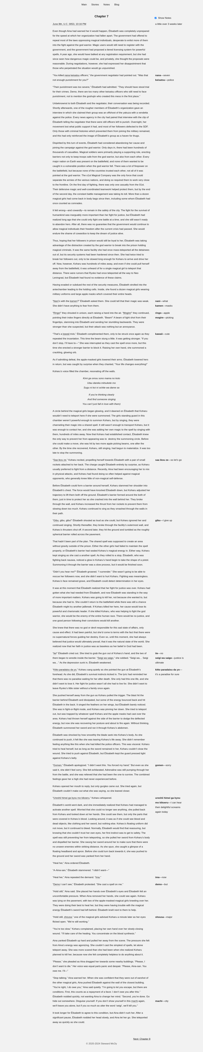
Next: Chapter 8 (141, 1038)
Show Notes (164, 17)
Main (84, 4)
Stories (95, 4)
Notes (106, 4)
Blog (116, 4)
